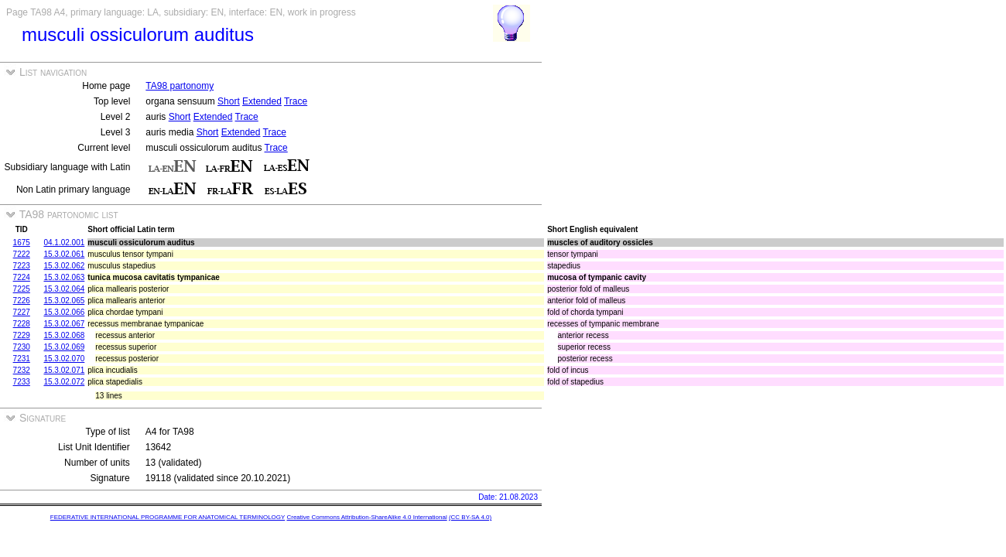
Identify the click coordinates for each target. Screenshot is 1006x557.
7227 (21, 312)
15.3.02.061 (63, 254)
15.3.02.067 (63, 324)
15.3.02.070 (63, 358)
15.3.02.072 (63, 382)
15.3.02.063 (63, 277)
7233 (21, 382)
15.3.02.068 (63, 335)
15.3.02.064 (63, 289)
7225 (21, 289)
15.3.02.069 (63, 347)
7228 (21, 324)
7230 (21, 347)
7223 (21, 265)
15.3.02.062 (63, 265)
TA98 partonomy (179, 85)
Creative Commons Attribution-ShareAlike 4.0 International (366, 517)
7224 (21, 277)
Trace (295, 101)
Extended (262, 101)
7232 (21, 370)
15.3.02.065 (63, 300)
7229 (21, 335)
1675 (21, 242)
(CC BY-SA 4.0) (470, 517)
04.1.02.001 (63, 242)
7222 (21, 254)
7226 (21, 300)
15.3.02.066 (63, 312)
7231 (21, 358)
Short (228, 101)
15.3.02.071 (63, 370)
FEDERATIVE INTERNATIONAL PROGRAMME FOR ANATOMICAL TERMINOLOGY (167, 517)
